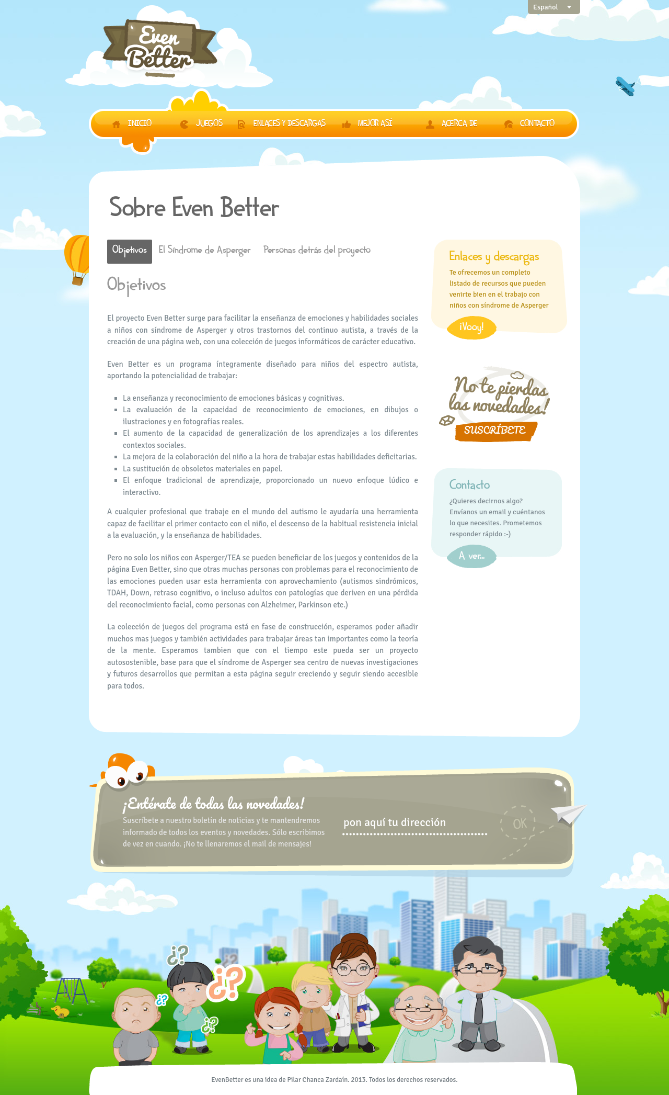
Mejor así (376, 125)
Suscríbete (494, 430)
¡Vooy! (471, 329)
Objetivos (129, 251)
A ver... (472, 558)
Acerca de (459, 125)
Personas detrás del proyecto (317, 251)
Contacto (537, 125)
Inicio (139, 125)
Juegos (209, 125)
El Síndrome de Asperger (205, 251)
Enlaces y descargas (289, 125)
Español (545, 7)
